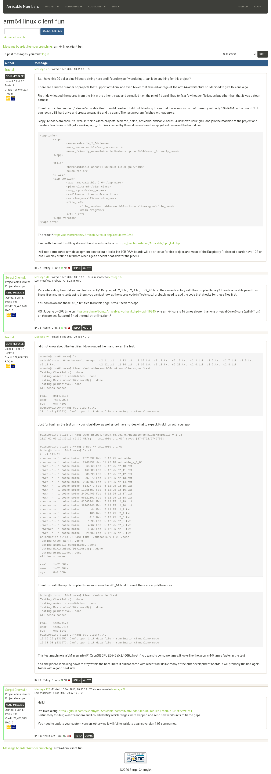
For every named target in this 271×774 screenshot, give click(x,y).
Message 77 (42, 69)
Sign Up (243, 6)
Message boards (14, 46)
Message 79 (42, 336)
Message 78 (42, 277)
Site (115, 6)
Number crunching (39, 46)
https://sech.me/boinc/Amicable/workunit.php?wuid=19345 (116, 311)
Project (52, 6)
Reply (76, 268)
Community (96, 6)
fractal (9, 69)
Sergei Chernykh (16, 277)
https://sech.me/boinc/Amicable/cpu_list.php (149, 243)
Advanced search (14, 37)
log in (45, 54)
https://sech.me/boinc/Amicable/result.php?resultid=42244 (93, 235)
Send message (15, 76)
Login (257, 6)
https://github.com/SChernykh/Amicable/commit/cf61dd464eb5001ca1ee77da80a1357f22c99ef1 (125, 711)
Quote (87, 268)
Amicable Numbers (23, 6)
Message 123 (42, 689)
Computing (73, 6)
